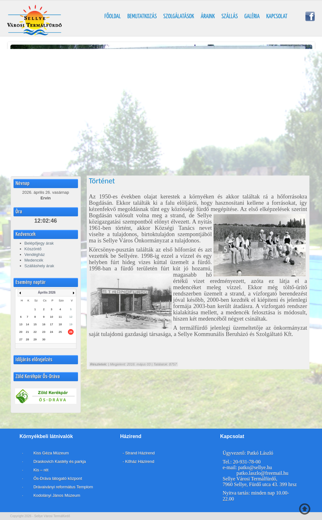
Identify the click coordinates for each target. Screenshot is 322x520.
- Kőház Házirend (138, 461)
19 (70, 324)
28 (27, 339)
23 (43, 331)
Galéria (252, 16)
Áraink (208, 16)
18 (60, 324)
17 (51, 324)
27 (20, 339)
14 (27, 324)
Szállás (229, 16)
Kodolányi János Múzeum (56, 495)
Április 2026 (46, 292)
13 (20, 324)
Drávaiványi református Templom (63, 487)
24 (51, 331)
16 (43, 324)
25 (60, 331)
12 (70, 316)
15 (34, 324)
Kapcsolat (277, 16)
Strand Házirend (140, 453)
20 (20, 331)
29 (34, 339)
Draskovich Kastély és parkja (59, 461)
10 (51, 316)
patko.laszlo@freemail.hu (262, 473)
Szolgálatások (178, 16)
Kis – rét (40, 470)
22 (34, 331)
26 (70, 331)
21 (27, 331)
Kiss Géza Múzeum (50, 453)
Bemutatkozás (142, 16)
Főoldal (112, 16)
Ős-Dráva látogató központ (57, 478)
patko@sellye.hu (255, 467)
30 (43, 339)
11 (60, 316)
